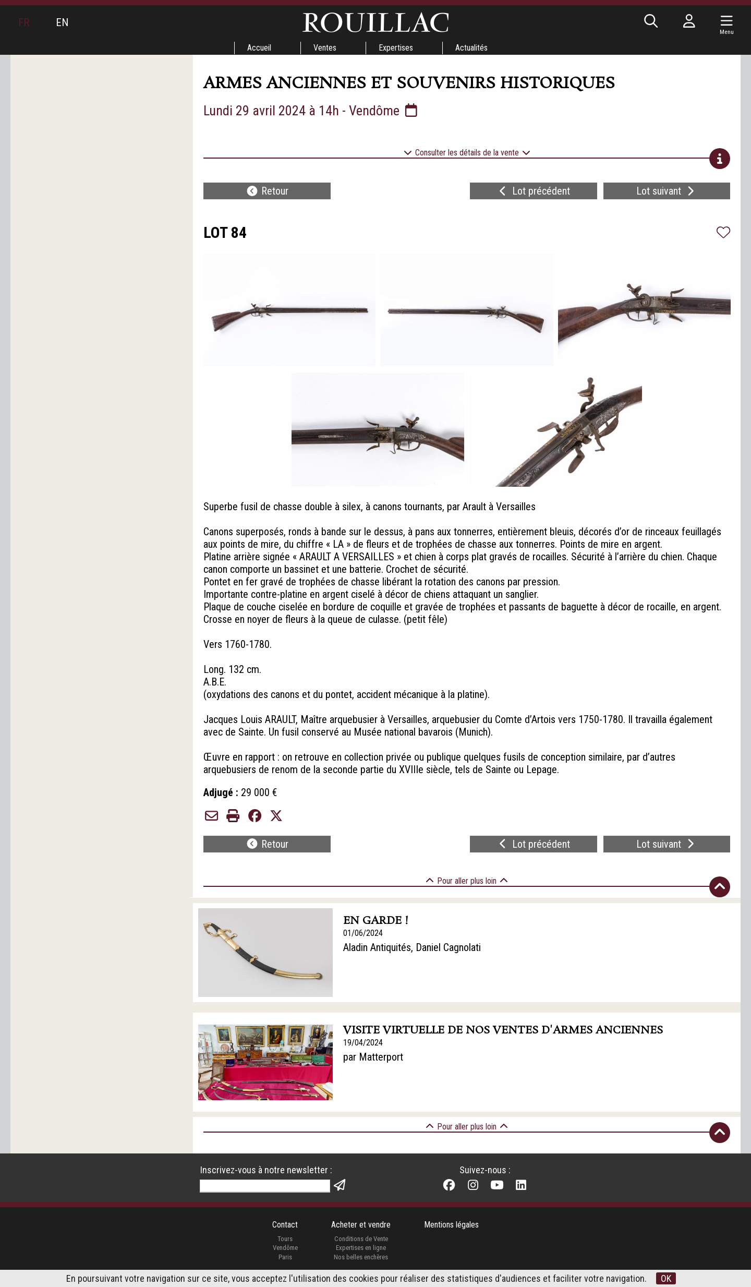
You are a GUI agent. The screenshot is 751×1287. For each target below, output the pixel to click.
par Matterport (373, 1057)
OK (666, 1278)
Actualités (471, 48)
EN (62, 22)
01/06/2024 (363, 933)
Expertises (396, 48)
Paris (285, 1257)
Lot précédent (533, 191)
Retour (267, 191)
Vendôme (285, 1248)
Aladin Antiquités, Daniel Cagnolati (412, 947)
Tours (285, 1239)
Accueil (259, 48)
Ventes (324, 48)
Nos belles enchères (361, 1257)
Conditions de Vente (361, 1239)
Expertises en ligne (361, 1248)
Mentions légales (451, 1225)
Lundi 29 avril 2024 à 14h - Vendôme (311, 110)
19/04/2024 (363, 1043)
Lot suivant (666, 191)
